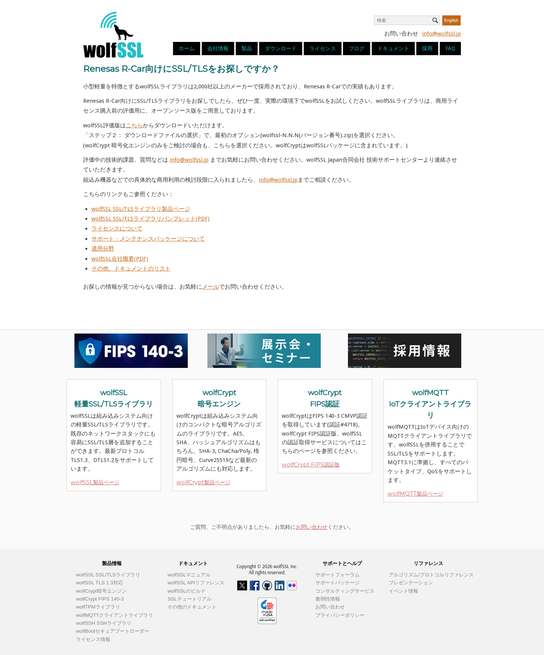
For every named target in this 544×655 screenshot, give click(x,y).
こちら (134, 125)
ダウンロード (281, 48)
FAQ (450, 48)
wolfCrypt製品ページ (203, 482)
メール (210, 286)
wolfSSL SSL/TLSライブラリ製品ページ (140, 208)
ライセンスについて (116, 228)
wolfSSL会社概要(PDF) (119, 258)
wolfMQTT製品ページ (415, 493)
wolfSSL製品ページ (95, 482)
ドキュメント (393, 48)
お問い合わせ (312, 527)
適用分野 (102, 248)
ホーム (187, 48)
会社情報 (218, 48)
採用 (427, 48)
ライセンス (322, 48)
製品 (246, 48)
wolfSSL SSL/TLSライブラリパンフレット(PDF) (150, 218)
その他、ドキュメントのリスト (131, 268)
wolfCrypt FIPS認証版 (311, 464)
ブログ (357, 48)
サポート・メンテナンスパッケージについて (148, 238)
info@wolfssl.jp (441, 33)
